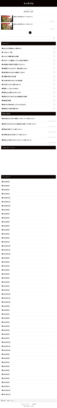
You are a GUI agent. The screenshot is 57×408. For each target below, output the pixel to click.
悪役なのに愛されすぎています (29, 92)
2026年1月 (6, 193)
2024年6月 (6, 270)
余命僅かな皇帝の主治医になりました (29, 64)
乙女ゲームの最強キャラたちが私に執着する (29, 60)
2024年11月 (6, 250)
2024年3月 (6, 282)
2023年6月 (6, 318)
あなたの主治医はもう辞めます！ (29, 48)
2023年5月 (6, 322)
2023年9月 (6, 306)
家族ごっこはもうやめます (29, 88)
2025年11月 (6, 201)
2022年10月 (6, 350)
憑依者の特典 (29, 100)
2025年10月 (6, 205)
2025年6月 (6, 222)
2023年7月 (6, 314)
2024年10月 (6, 254)
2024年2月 (6, 286)
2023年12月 (6, 294)
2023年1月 (6, 338)
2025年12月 (6, 197)
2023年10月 (6, 302)
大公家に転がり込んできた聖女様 (29, 80)
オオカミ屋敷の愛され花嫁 (29, 56)
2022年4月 (6, 374)
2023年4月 (6, 326)
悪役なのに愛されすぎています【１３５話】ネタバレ (17, 140)
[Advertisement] (28, 162)
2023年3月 (6, 330)
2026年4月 (6, 181)
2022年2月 (6, 382)
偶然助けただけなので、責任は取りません (29, 68)
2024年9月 (6, 258)
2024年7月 (6, 266)
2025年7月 (6, 218)
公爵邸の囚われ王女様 (29, 76)
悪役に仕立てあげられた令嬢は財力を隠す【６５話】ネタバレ (19, 124)
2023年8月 (6, 310)
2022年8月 (6, 358)
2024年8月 (6, 262)
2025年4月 (6, 230)
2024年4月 (6, 278)
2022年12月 (6, 342)
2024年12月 (6, 246)
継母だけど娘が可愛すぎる (29, 108)
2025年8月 (6, 214)
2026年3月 (6, 185)
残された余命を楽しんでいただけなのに (29, 104)
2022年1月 (6, 386)
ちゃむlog (28, 3)
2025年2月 (6, 238)
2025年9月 (6, 209)
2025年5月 (6, 226)
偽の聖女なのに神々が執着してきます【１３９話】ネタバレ (19, 118)
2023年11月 (6, 298)
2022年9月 (6, 354)
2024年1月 (6, 290)
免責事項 (34, 404)
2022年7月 (6, 362)
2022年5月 (6, 370)
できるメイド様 (29, 52)
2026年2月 (6, 189)
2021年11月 (6, 394)
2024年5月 (6, 274)
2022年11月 (6, 346)
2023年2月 (6, 334)
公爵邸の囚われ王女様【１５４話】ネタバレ (15, 134)
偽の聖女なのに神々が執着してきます (29, 72)
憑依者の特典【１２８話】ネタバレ (12, 129)
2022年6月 (6, 366)
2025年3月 (6, 234)
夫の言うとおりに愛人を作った (29, 84)
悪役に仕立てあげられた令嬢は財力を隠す (29, 96)
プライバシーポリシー (25, 404)
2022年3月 (6, 378)
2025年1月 (6, 242)
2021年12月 (6, 390)
